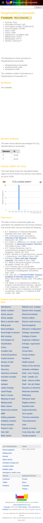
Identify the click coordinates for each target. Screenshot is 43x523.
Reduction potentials (30, 391)
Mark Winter (23, 507)
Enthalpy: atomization (31, 333)
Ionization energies (8, 377)
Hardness (26, 358)
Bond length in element (10, 333)
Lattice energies (7, 388)
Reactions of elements (31, 388)
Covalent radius (8, 466)
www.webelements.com (22, 505)
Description (5, 366)
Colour (3, 347)
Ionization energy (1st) (11, 463)
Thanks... (25, 489)
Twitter (5, 482)
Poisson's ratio (7, 428)
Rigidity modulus (29, 403)
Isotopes (4, 384)
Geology (25, 347)
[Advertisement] (17, 49)
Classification (6, 344)
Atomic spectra (7, 314)
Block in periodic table (10, 322)
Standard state (28, 406)
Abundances (6, 307)
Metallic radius (8, 469)
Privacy (24, 479)
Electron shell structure (31, 322)
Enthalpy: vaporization (31, 344)
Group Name (27, 351)
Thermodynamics (29, 421)
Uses (24, 425)
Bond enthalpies (7, 329)
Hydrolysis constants (9, 373)
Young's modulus (29, 436)
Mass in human (7, 395)
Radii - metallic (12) (30, 377)
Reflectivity (26, 395)
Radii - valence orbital (31, 380)
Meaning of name (8, 399)
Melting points (6, 403)
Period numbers (7, 425)
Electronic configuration (31, 329)
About (24, 482)
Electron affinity (28, 318)
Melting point (7, 453)
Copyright (25, 486)
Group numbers (28, 355)
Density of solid (7, 362)
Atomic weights (7, 318)
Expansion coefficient (30, 340)
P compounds (6, 18)
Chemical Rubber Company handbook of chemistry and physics (23, 276)
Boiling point (6, 325)
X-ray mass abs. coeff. (31, 432)
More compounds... (22, 18)
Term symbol (27, 414)
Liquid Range (6, 391)
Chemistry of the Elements (16, 238)
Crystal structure (7, 358)
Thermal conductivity (30, 417)
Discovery (5, 369)
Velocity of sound (29, 428)
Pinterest (6, 486)
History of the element (31, 366)
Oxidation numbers (8, 421)
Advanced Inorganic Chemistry (29, 244)
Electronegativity (29, 325)
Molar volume (6, 406)
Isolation (4, 380)
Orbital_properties (8, 417)
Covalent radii (6, 351)
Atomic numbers (7, 311)
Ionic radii (5, 432)
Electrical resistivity (30, 314)
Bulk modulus (6, 336)
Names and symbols (9, 410)
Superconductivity (29, 410)
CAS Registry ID (7, 340)
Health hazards (28, 362)
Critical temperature (9, 355)
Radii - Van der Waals (31, 384)
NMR (3, 414)
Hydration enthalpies (30, 369)
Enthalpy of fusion (29, 336)
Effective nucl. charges (31, 307)
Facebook (6, 479)
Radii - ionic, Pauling (30, 373)
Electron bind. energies (31, 311)
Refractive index (28, 399)
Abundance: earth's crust (11, 472)
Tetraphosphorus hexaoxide (25, 2)
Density (5, 456)
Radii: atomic (6, 436)
